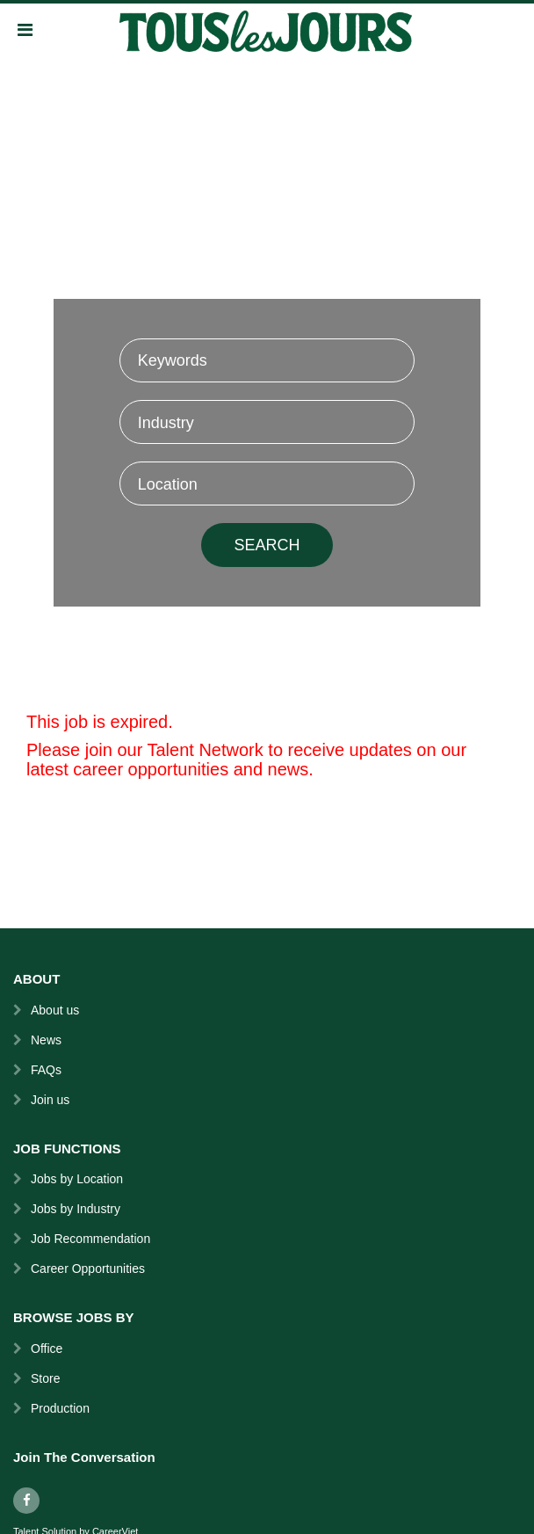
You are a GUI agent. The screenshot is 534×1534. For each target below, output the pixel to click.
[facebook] (26, 1500)
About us (55, 1010)
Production (60, 1408)
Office (46, 1348)
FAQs (46, 1070)
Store (45, 1378)
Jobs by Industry (75, 1209)
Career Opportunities (88, 1268)
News (46, 1040)
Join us (50, 1100)
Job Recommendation (90, 1239)
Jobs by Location (77, 1179)
